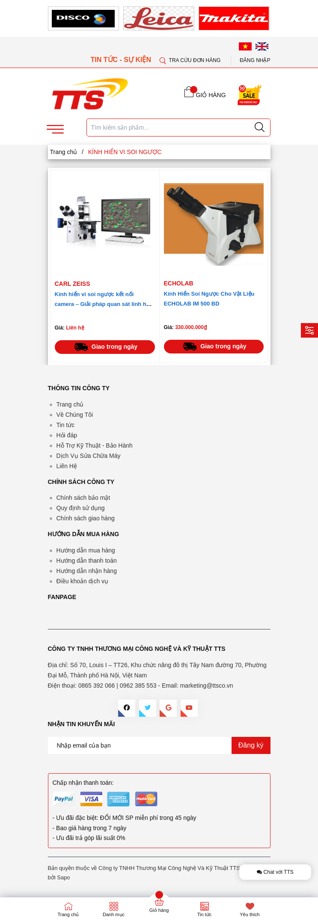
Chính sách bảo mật (83, 497)
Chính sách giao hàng (85, 518)
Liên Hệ (66, 466)
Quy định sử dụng (80, 508)
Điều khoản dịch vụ (82, 581)
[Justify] (259, 127)
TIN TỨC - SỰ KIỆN (122, 59)
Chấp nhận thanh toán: (83, 782)
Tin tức (65, 424)
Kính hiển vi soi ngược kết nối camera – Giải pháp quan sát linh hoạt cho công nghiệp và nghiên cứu (105, 304)
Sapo (63, 877)
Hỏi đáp (66, 435)
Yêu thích (249, 914)
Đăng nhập (255, 60)
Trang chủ (70, 404)
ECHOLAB (178, 283)
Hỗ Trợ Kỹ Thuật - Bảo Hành (94, 445)
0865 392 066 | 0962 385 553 (117, 685)
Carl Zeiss (72, 283)
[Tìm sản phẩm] (178, 127)
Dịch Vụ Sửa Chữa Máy (88, 455)
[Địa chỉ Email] (159, 745)
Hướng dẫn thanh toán (86, 560)
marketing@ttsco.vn (206, 685)
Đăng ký (251, 745)
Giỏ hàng (159, 910)
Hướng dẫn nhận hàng (86, 570)
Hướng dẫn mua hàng (85, 550)
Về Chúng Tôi (74, 414)
